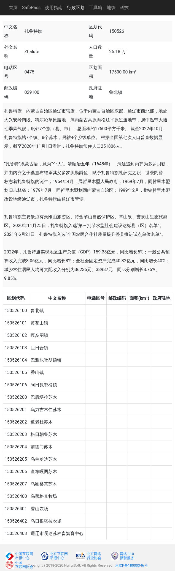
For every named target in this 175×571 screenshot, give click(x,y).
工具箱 (95, 7)
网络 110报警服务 (127, 556)
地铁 (111, 7)
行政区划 (76, 7)
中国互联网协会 (24, 565)
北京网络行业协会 (94, 556)
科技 (124, 7)
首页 (13, 7)
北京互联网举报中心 (59, 556)
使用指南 (54, 7)
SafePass (31, 7)
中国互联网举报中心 (24, 556)
